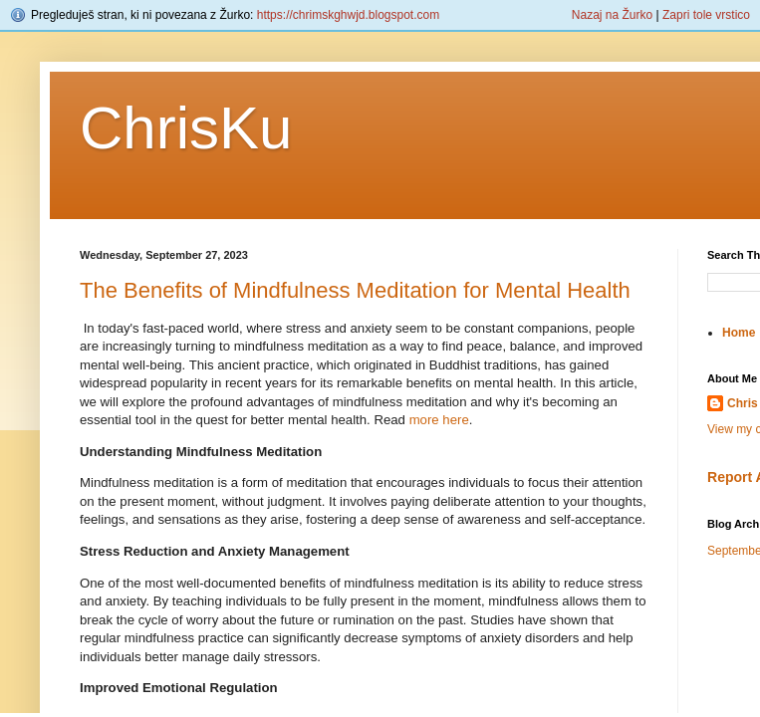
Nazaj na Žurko (612, 15)
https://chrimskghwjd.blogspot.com (348, 15)
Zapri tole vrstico (706, 15)
